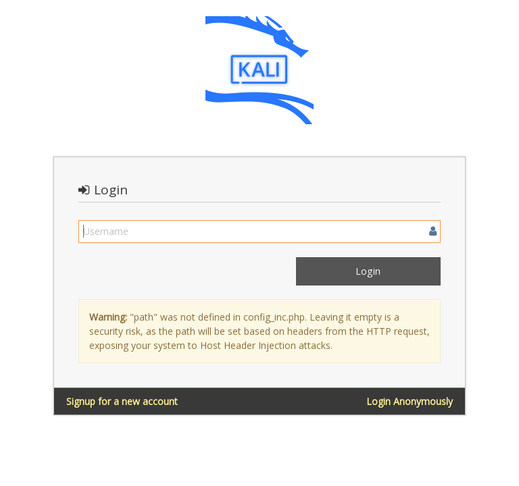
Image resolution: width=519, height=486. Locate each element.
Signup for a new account (122, 401)
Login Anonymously (409, 401)
